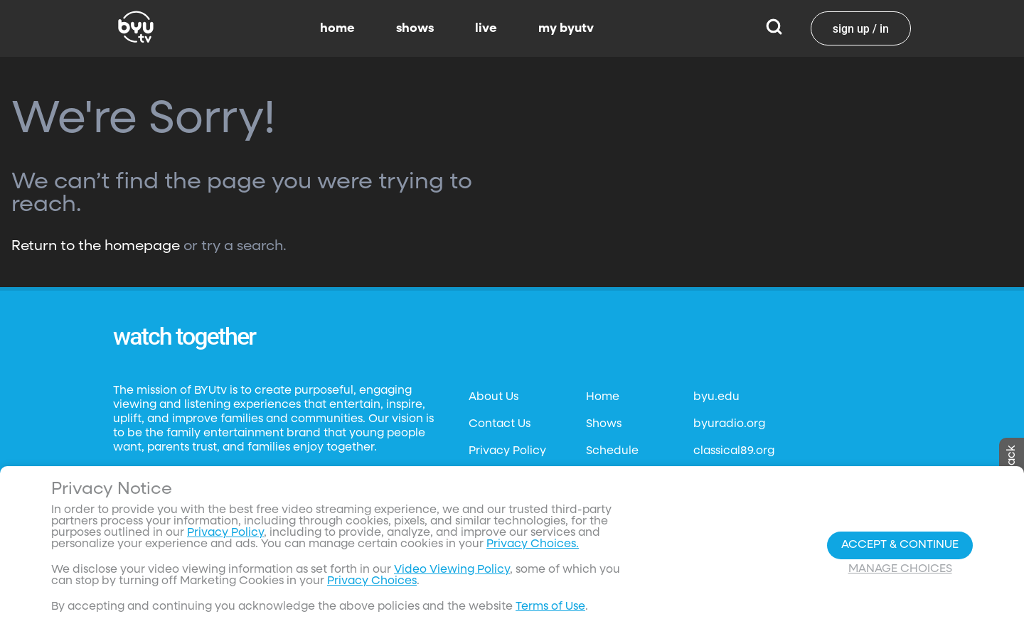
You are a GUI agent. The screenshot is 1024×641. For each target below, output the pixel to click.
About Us (493, 397)
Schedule (612, 451)
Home (602, 397)
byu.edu (716, 397)
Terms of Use (550, 607)
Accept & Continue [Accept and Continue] (900, 545)
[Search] (774, 28)
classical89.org (733, 451)
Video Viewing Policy (452, 570)
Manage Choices (900, 569)
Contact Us (499, 424)
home (337, 28)
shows (415, 28)
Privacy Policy (507, 451)
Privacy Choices (372, 581)
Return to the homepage (95, 246)
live (486, 28)
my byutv (566, 28)
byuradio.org (729, 424)
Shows (604, 424)
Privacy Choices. (532, 544)
